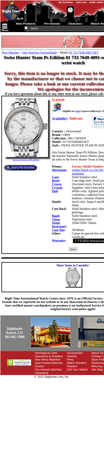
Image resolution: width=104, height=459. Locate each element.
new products (26, 23)
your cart (81, 2)
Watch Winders (77, 362)
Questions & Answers (49, 356)
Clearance (41, 372)
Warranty (58, 240)
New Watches (10, 52)
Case (55, 177)
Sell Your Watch (77, 369)
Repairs (72, 366)
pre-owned (52, 23)
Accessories (75, 352)
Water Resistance (59, 224)
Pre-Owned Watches (48, 369)
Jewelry (72, 356)
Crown (56, 184)
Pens (70, 359)
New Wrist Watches (48, 359)
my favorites (65, 2)
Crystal (57, 187)
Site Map (97, 369)
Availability (59, 118)
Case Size (58, 230)
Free (77, 111)
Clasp (56, 219)
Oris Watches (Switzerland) (39, 52)
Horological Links (46, 352)
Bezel (55, 180)
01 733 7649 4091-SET (84, 52)
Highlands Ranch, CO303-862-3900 (15, 333)
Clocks (39, 366)
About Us (97, 352)
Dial (54, 191)
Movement (59, 170)
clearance (75, 23)
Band (55, 215)
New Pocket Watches (49, 362)
